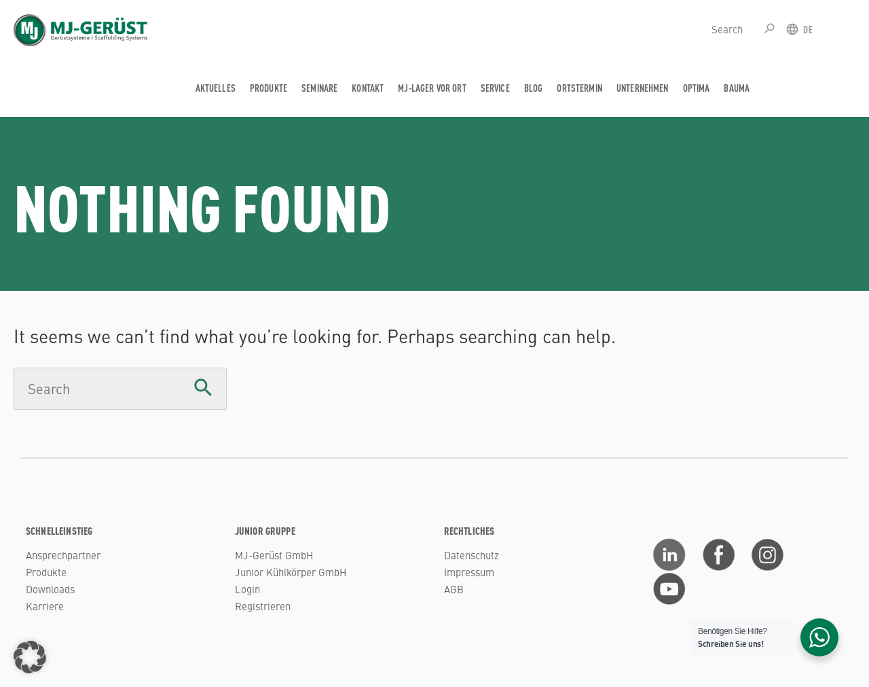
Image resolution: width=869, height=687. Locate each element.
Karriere (45, 606)
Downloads (50, 589)
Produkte (46, 572)
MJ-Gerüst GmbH (274, 555)
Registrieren (263, 606)
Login (247, 589)
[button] (30, 657)
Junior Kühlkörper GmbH (290, 572)
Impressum (469, 572)
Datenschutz (471, 555)
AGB (454, 589)
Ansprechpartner (63, 555)
